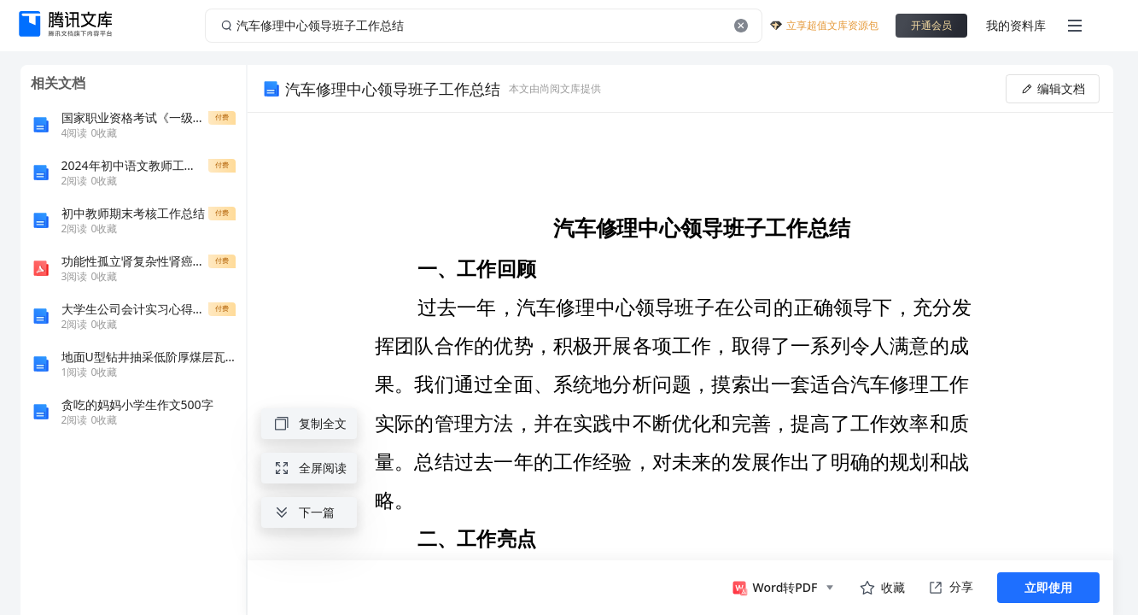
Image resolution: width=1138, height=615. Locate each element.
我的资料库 (1016, 25)
